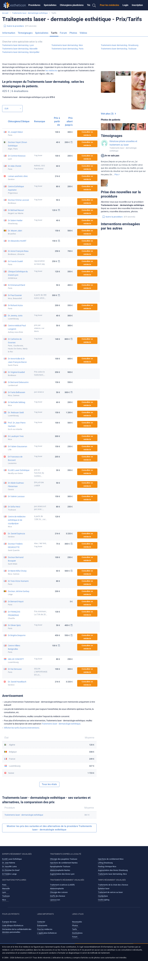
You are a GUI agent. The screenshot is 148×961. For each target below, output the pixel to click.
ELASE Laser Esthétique (18, 470)
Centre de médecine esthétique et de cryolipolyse (16, 520)
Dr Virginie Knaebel (16, 372)
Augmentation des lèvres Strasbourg (113, 870)
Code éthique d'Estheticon (12, 925)
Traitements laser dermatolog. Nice (67, 45)
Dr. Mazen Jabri (15, 230)
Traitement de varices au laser (110, 892)
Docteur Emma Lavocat (18, 200)
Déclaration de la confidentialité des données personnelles (16, 930)
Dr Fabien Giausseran (17, 446)
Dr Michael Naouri (16, 210)
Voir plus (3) (108, 113)
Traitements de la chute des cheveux (113, 885)
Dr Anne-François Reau (18, 251)
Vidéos (83, 33)
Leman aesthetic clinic (18, 176)
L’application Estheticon (47, 933)
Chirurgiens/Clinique (18, 121)
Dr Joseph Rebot (15, 132)
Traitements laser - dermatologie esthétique (30, 13)
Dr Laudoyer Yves (16, 436)
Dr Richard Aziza (15, 305)
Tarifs (54, 33)
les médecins (51, 70)
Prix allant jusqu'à (69, 121)
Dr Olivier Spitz (14, 625)
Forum (63, 33)
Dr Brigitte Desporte (16, 635)
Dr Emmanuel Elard (16, 285)
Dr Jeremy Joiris (15, 315)
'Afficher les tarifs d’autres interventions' (21, 728)
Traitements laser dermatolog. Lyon (18, 45)
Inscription (137, 5)
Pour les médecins (109, 5)
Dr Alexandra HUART (17, 241)
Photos (73, 33)
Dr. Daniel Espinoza (16, 533)
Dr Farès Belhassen (16, 392)
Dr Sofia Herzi (14, 506)
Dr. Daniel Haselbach (17, 682)
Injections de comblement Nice (110, 859)
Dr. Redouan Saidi (16, 412)
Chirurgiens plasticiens (72, 5)
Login (125, 5)
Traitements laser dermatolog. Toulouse (118, 49)
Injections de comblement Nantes (64, 863)
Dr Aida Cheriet (14, 166)
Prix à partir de (57, 121)
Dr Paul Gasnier (15, 295)
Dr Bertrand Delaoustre (18, 382)
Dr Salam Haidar (15, 220)
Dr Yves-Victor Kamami (18, 581)
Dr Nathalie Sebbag (16, 402)
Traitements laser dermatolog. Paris (67, 49)
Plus (117, 174)
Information (8, 33)
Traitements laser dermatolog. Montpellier (20, 52)
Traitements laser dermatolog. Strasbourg (119, 45)
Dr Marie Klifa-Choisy (17, 571)
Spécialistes (50, 5)
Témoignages (25, 33)
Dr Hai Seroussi (15, 669)
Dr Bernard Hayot (16, 601)
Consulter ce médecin (87, 133)
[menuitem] (34, 5)
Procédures (34, 5)
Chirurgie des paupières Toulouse (63, 859)
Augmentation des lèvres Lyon (62, 874)
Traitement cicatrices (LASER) (62, 885)
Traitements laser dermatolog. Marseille (19, 49)
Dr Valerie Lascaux (16, 496)
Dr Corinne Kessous (16, 156)
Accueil (5, 13)
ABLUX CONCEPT (16, 659)
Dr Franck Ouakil (15, 261)
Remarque (39, 121)
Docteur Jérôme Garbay (18, 591)
